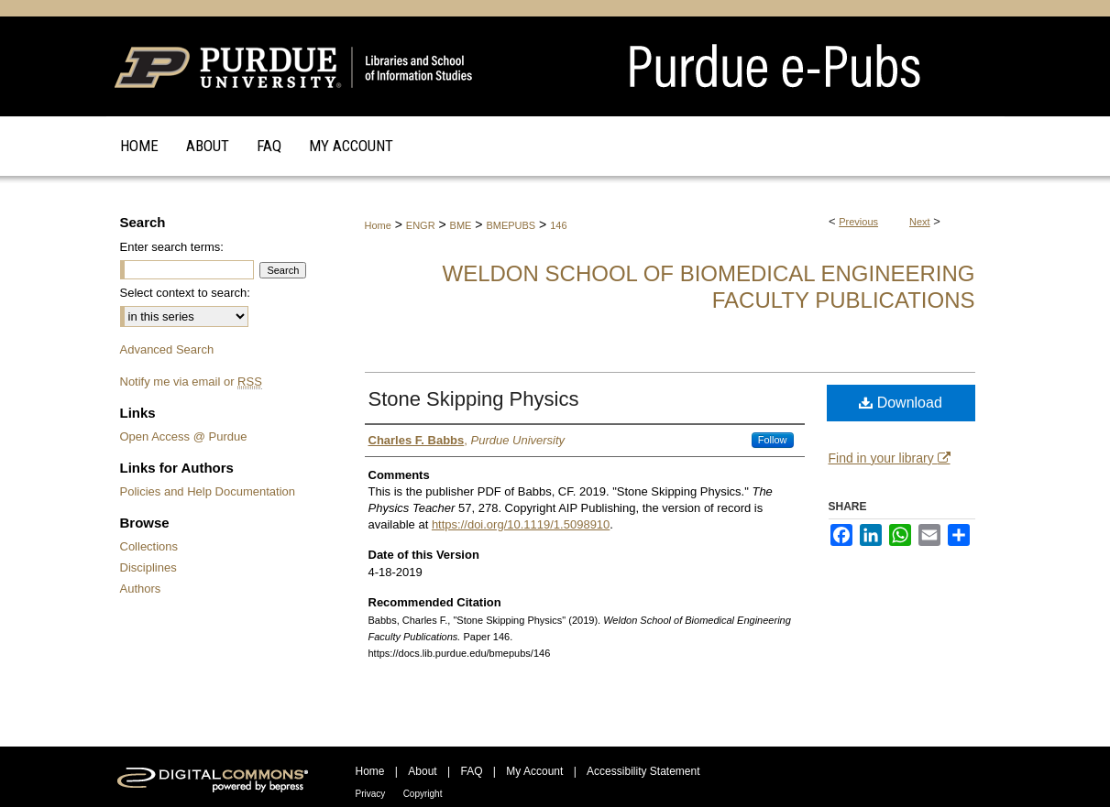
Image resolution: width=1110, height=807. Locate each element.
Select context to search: (185, 293)
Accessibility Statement (643, 771)
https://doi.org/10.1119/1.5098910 (521, 524)
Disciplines (148, 567)
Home (378, 225)
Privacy (371, 794)
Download (900, 402)
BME (461, 225)
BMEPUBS (510, 225)
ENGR (420, 225)
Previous (858, 221)
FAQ (471, 771)
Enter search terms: (172, 247)
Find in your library (890, 458)
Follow (772, 439)
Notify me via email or (191, 381)
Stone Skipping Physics (473, 398)
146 (558, 225)
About (422, 771)
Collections (149, 546)
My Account (534, 771)
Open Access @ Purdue (183, 436)
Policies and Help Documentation (208, 491)
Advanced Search (167, 349)
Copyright (423, 794)
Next (919, 221)
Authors (140, 588)
